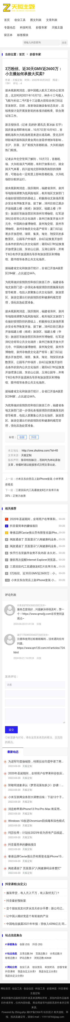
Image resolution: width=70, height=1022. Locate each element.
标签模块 (22, 35)
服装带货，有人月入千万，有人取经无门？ (33, 893)
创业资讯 (37, 967)
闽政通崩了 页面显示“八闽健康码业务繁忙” (36, 539)
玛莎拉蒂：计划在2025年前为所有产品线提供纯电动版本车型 (35, 833)
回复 (39, 624)
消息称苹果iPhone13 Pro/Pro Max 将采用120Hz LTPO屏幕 (34, 809)
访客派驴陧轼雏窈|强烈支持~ (31, 605)
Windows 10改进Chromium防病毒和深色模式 (36, 821)
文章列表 (51, 20)
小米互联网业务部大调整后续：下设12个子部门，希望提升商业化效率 (36, 797)
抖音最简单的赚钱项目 (24, 526)
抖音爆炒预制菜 (16, 900)
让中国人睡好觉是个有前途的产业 (27, 916)
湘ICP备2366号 (35, 1012)
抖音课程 (10, 971)
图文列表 (35, 20)
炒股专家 (41, 27)
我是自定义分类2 (48, 971)
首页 (7, 20)
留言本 (8, 35)
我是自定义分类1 (27, 971)
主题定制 (35, 993)
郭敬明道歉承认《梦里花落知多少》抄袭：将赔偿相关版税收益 (36, 785)
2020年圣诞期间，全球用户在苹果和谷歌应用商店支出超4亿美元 (35, 773)
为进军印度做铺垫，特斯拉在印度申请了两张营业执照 (36, 761)
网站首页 (5, 988)
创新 (22, 437)
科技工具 (40, 988)
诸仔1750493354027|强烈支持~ (33, 635)
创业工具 (20, 20)
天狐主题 (57, 27)
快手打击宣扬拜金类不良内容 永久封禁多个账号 (39, 553)
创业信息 (28, 988)
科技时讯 (25, 27)
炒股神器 (52, 988)
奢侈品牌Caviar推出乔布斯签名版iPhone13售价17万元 (36, 856)
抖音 (34, 437)
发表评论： (12, 676)
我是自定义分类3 (14, 975)
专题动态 (9, 27)
